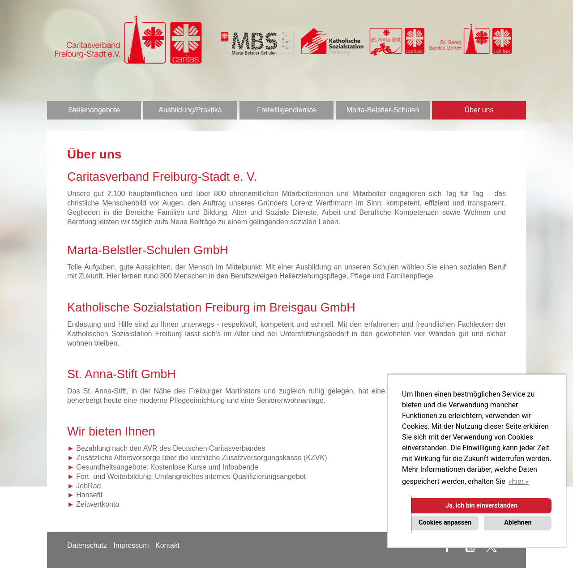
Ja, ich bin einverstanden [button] (481, 505)
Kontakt (167, 545)
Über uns (479, 110)
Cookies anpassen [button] (445, 522)
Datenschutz (87, 545)
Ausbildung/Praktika (190, 110)
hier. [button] (518, 481)
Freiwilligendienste (286, 110)
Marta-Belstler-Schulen (382, 110)
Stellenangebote (94, 110)
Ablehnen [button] (517, 522)
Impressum (131, 545)
